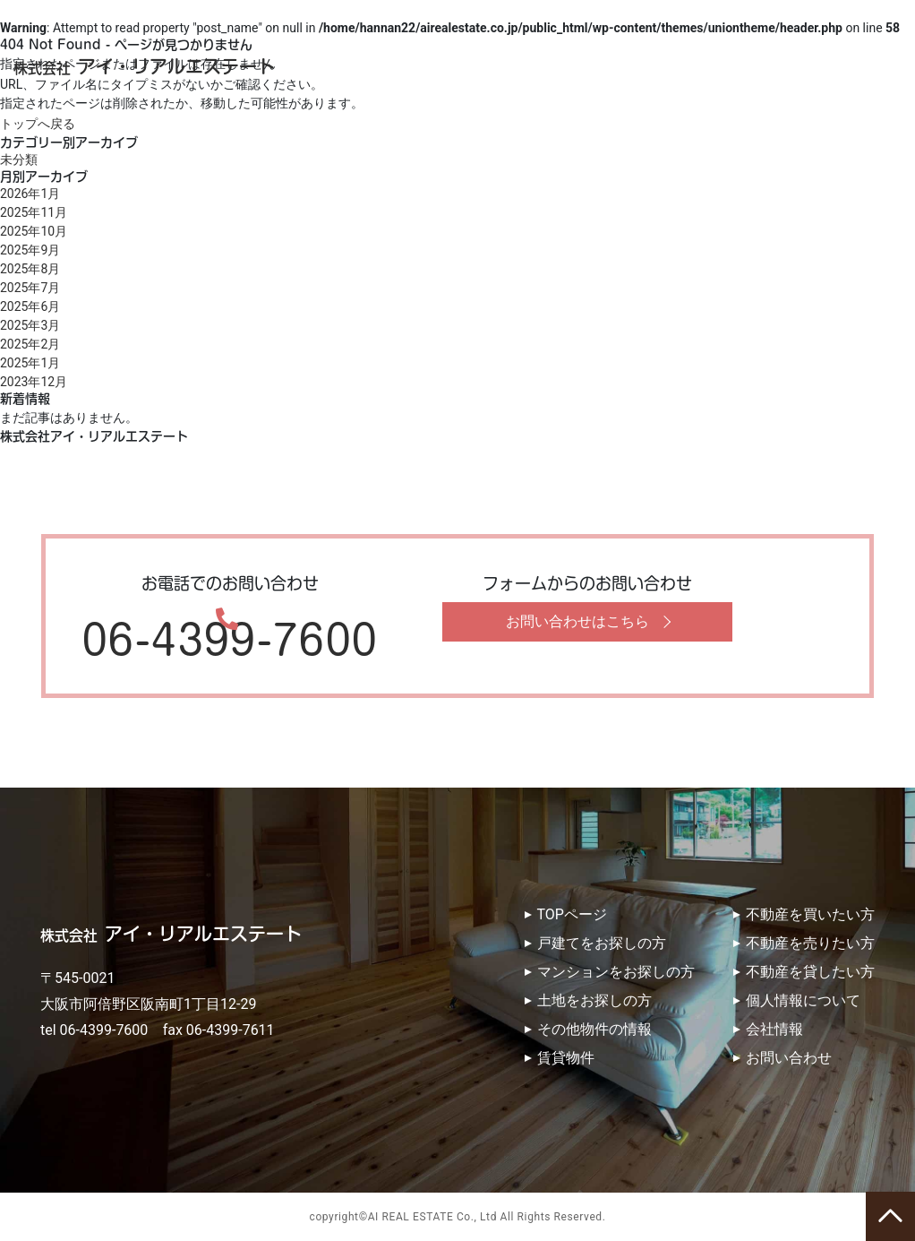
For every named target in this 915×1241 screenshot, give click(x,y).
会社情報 (774, 1029)
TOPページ (572, 914)
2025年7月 (30, 287)
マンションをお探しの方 (616, 971)
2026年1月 (30, 193)
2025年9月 (30, 250)
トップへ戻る (37, 123)
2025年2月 (30, 344)
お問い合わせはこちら (577, 621)
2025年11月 (33, 212)
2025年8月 (30, 269)
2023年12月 (33, 382)
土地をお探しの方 (594, 1000)
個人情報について (803, 1000)
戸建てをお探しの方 (601, 943)
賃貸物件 (565, 1057)
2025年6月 (30, 306)
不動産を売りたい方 (810, 943)
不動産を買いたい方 (810, 914)
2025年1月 (30, 363)
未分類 (19, 159)
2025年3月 (30, 325)
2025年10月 (33, 231)
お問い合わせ (789, 1057)
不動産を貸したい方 (810, 971)
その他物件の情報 (594, 1029)
